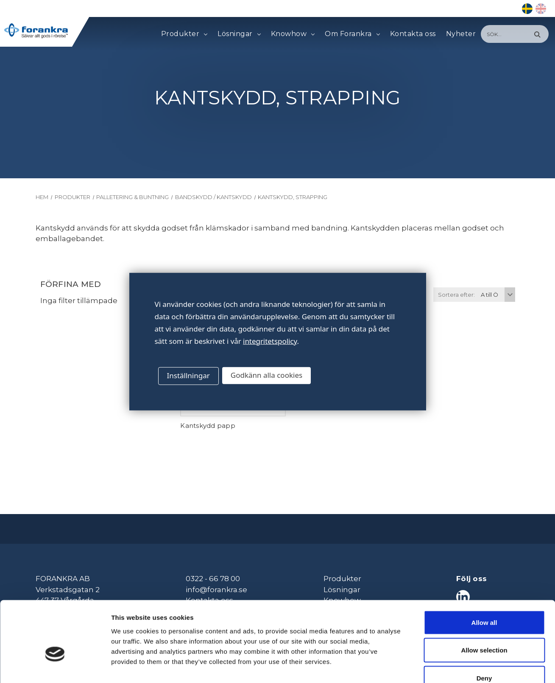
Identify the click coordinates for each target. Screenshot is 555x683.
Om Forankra (352, 34)
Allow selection (484, 599)
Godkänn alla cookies (266, 375)
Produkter (184, 34)
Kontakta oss (413, 34)
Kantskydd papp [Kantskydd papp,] (207, 426)
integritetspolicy (270, 341)
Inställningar (188, 375)
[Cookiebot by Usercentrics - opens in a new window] (55, 666)
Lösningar (239, 34)
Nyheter (461, 34)
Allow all (484, 571)
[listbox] (497, 294)
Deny (484, 627)
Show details (445, 666)
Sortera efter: (456, 294)
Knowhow (293, 34)
